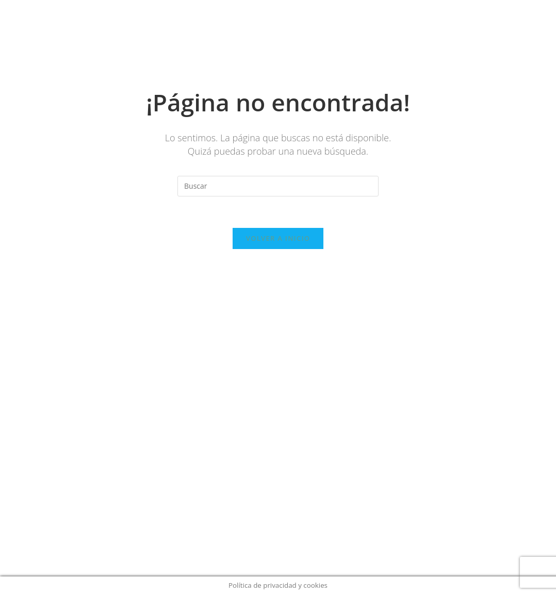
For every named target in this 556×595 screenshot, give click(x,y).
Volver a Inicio (278, 238)
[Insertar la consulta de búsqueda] (278, 186)
